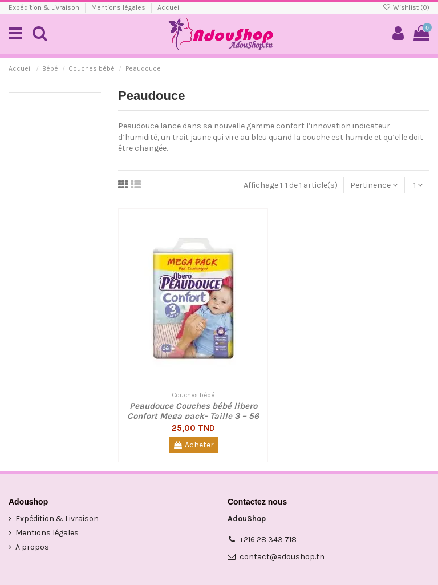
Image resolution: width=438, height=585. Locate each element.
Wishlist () (406, 7)
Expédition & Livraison (45, 7)
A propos (32, 547)
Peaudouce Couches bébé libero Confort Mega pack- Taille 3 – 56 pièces (193, 416)
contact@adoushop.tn (282, 557)
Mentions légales (119, 7)
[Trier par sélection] (373, 185)
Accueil (169, 7)
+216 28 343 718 (268, 539)
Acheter (193, 445)
